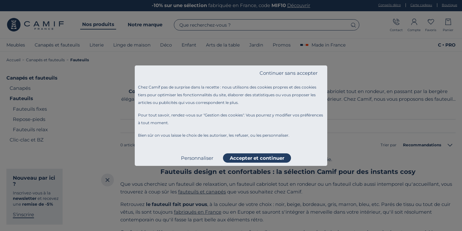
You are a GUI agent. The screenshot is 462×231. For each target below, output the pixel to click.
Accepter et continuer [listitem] (257, 158)
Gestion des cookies (224, 115)
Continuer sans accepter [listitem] (289, 73)
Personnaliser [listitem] (197, 158)
